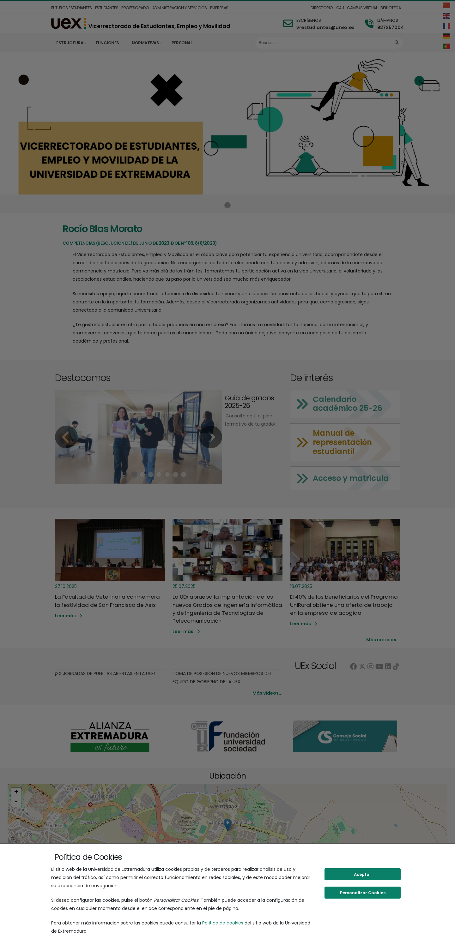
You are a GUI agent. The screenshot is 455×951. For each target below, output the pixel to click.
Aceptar (362, 874)
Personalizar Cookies (362, 892)
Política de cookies (222, 923)
